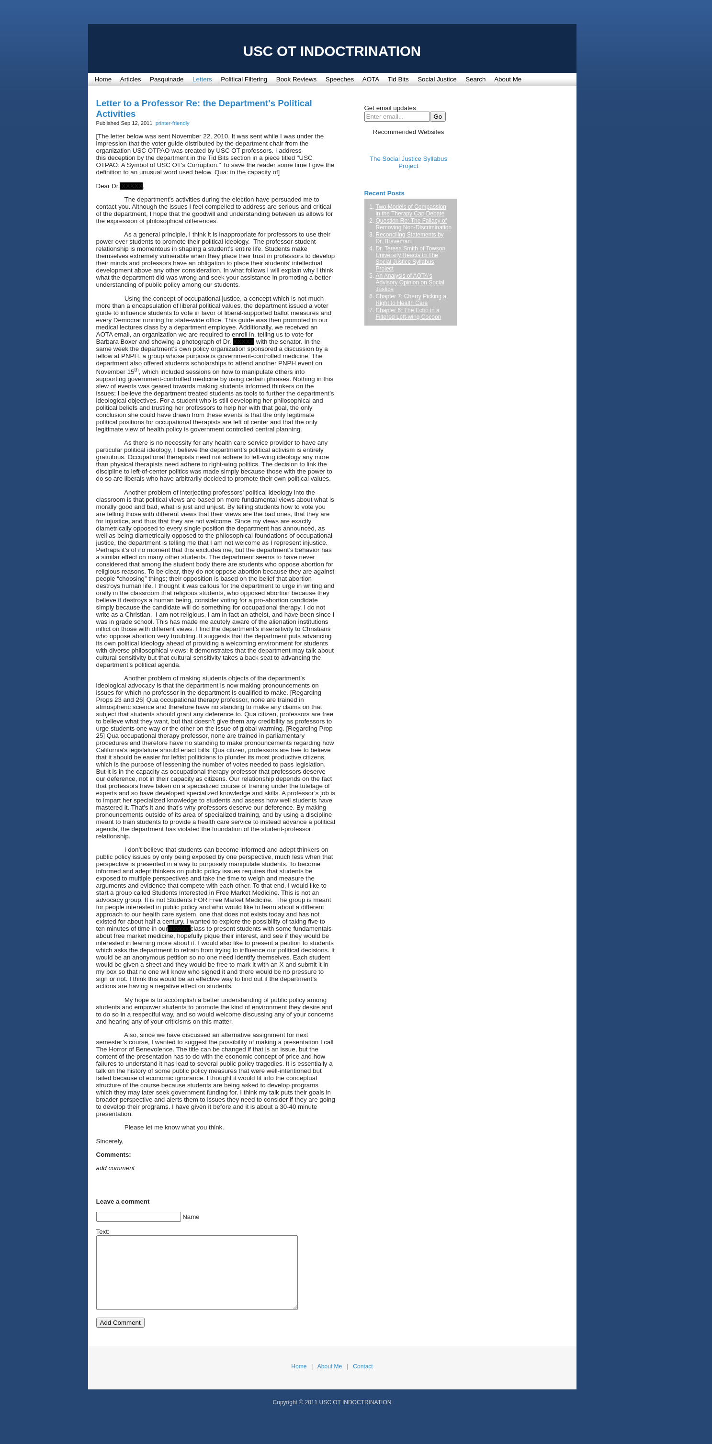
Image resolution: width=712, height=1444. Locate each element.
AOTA (370, 79)
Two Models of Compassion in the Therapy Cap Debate (411, 210)
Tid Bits (398, 79)
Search (475, 79)
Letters (202, 79)
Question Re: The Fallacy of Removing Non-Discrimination (414, 224)
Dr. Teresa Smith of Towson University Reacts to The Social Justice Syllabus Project (411, 258)
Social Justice (437, 79)
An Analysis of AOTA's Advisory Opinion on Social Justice (410, 282)
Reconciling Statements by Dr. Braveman (410, 238)
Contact (363, 1380)
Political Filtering (244, 79)
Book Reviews (296, 79)
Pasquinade (166, 79)
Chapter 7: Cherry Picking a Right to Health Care (411, 299)
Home (103, 79)
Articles (130, 79)
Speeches (340, 79)
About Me (507, 79)
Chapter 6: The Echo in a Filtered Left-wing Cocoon (408, 313)
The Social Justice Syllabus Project (408, 162)
